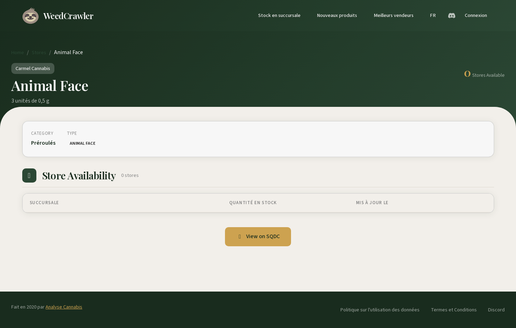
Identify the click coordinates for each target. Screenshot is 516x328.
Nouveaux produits (337, 15)
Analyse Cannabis (64, 307)
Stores (39, 52)
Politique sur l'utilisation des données (380, 309)
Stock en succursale (279, 15)
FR (433, 15)
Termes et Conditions (454, 309)
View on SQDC (258, 236)
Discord (496, 309)
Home (17, 52)
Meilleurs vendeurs (394, 15)
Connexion (476, 15)
